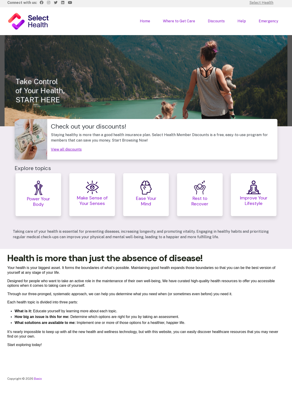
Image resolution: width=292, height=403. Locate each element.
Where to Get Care (179, 21)
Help (241, 21)
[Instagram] (48, 2)
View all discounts (66, 149)
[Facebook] (41, 2)
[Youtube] (70, 2)
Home (145, 21)
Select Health (261, 2)
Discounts (216, 21)
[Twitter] (55, 2)
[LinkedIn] (62, 2)
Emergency (268, 21)
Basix (38, 378)
